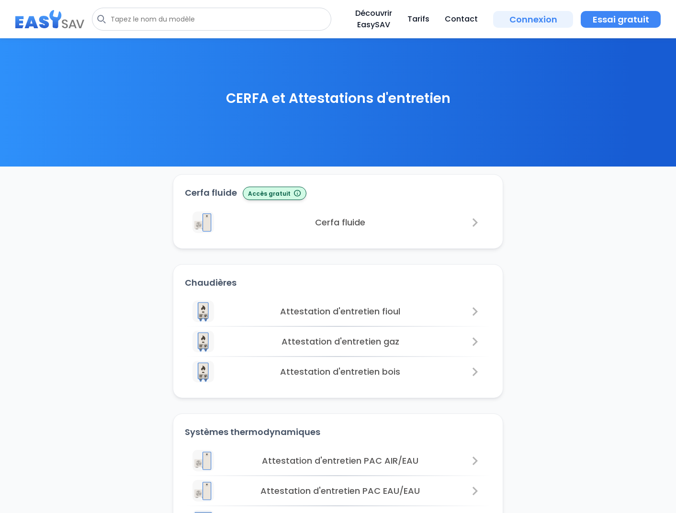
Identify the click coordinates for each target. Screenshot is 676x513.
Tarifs (418, 18)
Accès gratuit (274, 194)
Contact (461, 18)
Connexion (533, 19)
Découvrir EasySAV (373, 19)
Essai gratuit (621, 19)
